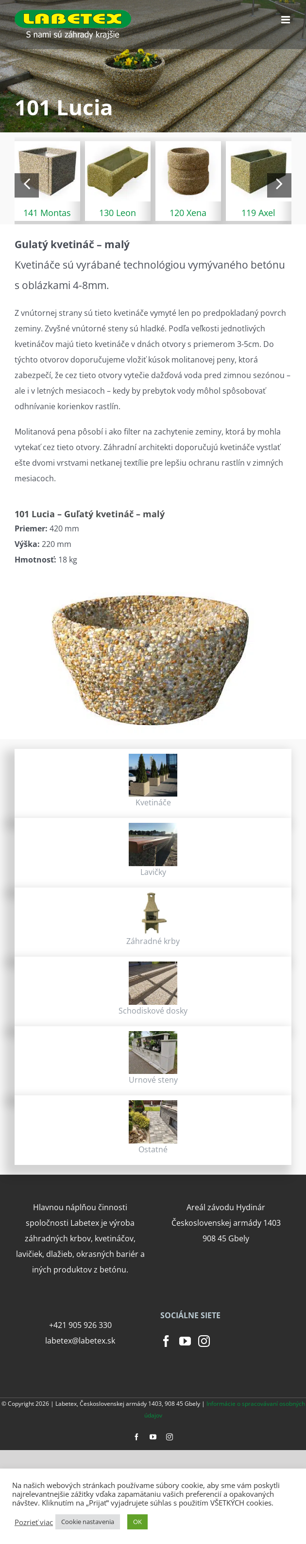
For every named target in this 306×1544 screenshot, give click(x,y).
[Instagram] (204, 1341)
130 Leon (117, 212)
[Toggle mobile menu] (286, 20)
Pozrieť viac (34, 1522)
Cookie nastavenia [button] (87, 1521)
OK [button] (137, 1521)
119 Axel (258, 212)
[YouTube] (185, 1341)
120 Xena (188, 212)
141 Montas (47, 212)
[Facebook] (166, 1341)
